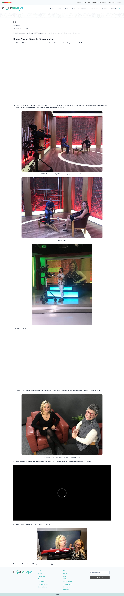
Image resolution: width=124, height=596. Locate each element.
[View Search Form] (120, 8)
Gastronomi (95, 2)
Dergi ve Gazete (42, 587)
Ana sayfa (15, 25)
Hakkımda (78, 2)
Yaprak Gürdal (17, 28)
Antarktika (114, 8)
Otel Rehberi (103, 2)
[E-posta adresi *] (100, 572)
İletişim (119, 2)
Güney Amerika (67, 584)
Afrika (65, 579)
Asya (64, 576)
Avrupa (65, 573)
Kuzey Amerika (67, 581)
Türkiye (65, 571)
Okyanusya (66, 587)
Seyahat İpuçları (111, 2)
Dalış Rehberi (86, 2)
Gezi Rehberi (64, 595)
